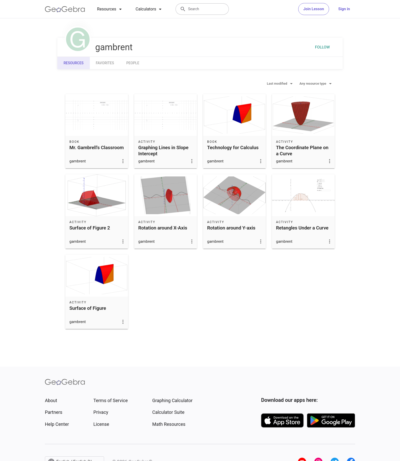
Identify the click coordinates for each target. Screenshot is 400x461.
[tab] (110, 9)
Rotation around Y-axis (231, 228)
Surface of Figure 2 (89, 228)
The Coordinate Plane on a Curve (302, 151)
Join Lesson (313, 9)
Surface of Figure (87, 308)
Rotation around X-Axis (162, 228)
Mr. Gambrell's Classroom (96, 147)
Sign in (344, 9)
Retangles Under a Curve (302, 228)
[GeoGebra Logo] (65, 9)
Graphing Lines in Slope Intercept (163, 151)
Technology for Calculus (233, 147)
